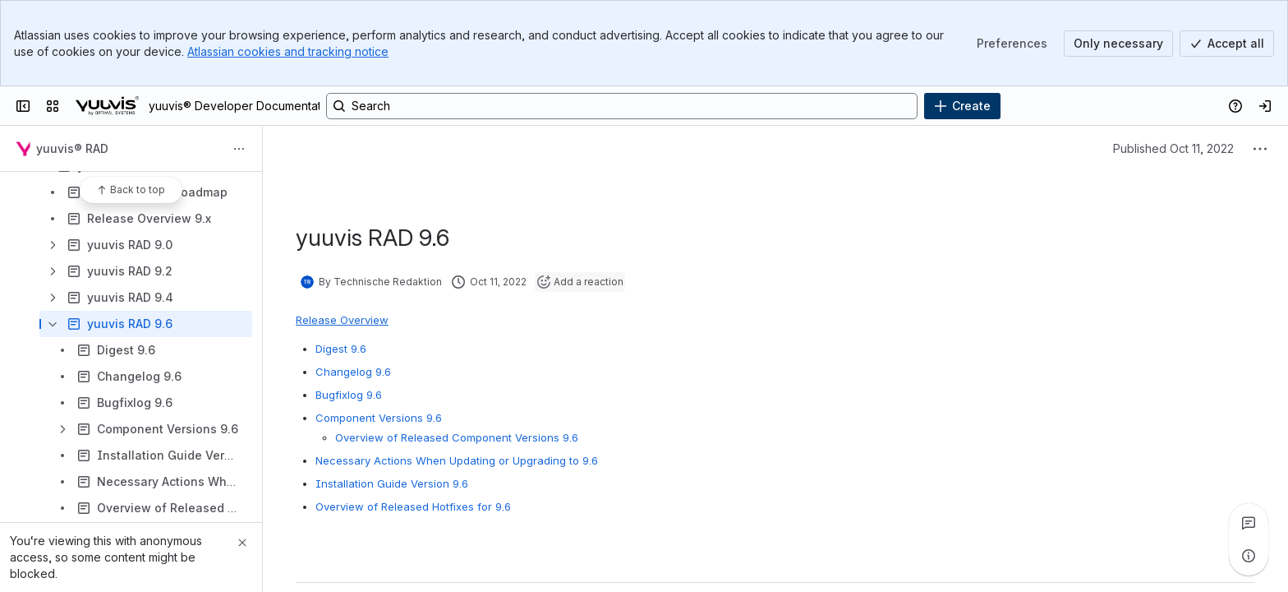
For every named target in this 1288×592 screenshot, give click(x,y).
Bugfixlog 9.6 (348, 394)
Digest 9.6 (340, 348)
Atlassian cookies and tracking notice (288, 51)
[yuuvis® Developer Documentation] (107, 106)
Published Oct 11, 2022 (1173, 148)
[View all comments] (1248, 523)
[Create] (962, 106)
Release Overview (342, 319)
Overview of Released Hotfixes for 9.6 (413, 506)
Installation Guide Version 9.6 (391, 483)
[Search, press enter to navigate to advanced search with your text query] (622, 106)
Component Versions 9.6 (378, 417)
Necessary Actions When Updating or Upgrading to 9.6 (456, 460)
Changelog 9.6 (353, 371)
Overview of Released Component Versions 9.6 (456, 437)
